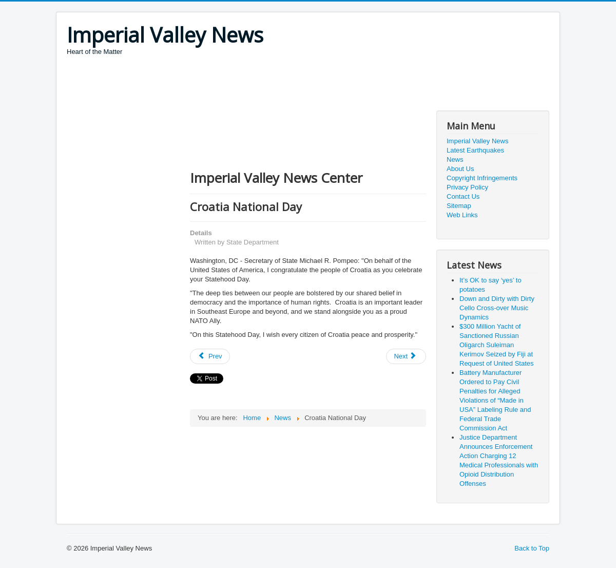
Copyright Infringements (482, 178)
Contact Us (463, 196)
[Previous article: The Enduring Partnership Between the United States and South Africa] (210, 356)
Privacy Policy (467, 187)
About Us (460, 169)
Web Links (462, 215)
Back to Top (531, 548)
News (455, 159)
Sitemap (459, 206)
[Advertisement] (253, 85)
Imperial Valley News (477, 141)
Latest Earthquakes (475, 150)
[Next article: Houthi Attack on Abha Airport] (406, 356)
